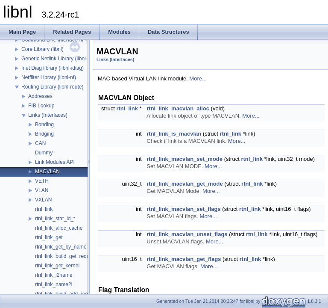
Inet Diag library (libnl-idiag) (52, 68)
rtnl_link (44, 209)
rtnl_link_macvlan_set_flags (183, 209)
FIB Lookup (41, 106)
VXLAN (43, 200)
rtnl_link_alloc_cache (58, 228)
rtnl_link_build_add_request (66, 294)
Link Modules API (55, 162)
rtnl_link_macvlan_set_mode (184, 159)
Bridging (44, 134)
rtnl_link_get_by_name (61, 247)
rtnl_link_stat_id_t (55, 219)
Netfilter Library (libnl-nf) (48, 77)
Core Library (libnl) (42, 49)
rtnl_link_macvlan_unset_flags (186, 234)
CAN (40, 143)
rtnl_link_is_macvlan (173, 133)
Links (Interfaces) (47, 115)
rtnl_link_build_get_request (65, 256)
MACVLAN (47, 172)
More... (197, 78)
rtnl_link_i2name (53, 275)
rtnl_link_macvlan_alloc (177, 108)
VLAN (41, 190)
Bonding (44, 124)
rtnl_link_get (49, 237)
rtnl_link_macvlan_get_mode (184, 184)
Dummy (44, 153)
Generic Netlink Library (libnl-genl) (60, 59)
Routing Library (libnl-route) (52, 87)
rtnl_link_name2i (53, 284)
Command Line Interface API (54, 40)
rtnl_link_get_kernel (57, 266)
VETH (42, 181)
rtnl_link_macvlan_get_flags (183, 259)
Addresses (40, 96)
